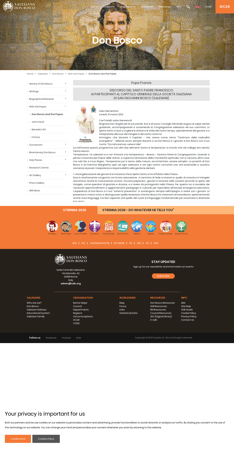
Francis (36, 137)
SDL (83, 351)
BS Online (119, 351)
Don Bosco (58, 73)
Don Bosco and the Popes (102, 73)
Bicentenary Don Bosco (42, 152)
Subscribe (163, 384)
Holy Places (35, 160)
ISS (130, 351)
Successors (36, 144)
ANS (74, 351)
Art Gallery (35, 175)
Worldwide (147, 6)
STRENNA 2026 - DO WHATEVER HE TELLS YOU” (138, 318)
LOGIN (208, 6)
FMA (156, 351)
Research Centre (39, 167)
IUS (147, 351)
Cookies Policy (46, 438)
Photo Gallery (36, 183)
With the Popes (76, 73)
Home (94, 6)
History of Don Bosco (40, 83)
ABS (139, 351)
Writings (34, 91)
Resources (165, 6)
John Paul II (38, 122)
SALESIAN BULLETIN (99, 351)
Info (179, 6)
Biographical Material (41, 99)
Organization (127, 6)
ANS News (34, 190)
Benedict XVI (39, 129)
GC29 (225, 6)
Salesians (109, 6)
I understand (18, 438)
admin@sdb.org (71, 391)
